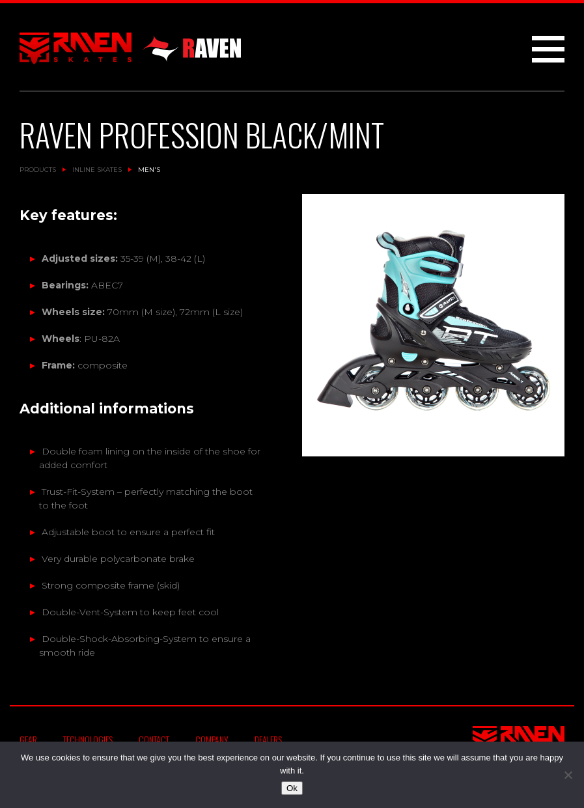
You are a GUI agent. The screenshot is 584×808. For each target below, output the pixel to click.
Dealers (268, 739)
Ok (292, 788)
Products (38, 169)
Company (212, 739)
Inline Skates (97, 169)
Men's (149, 169)
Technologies (88, 739)
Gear (28, 739)
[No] (567, 774)
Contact (154, 739)
